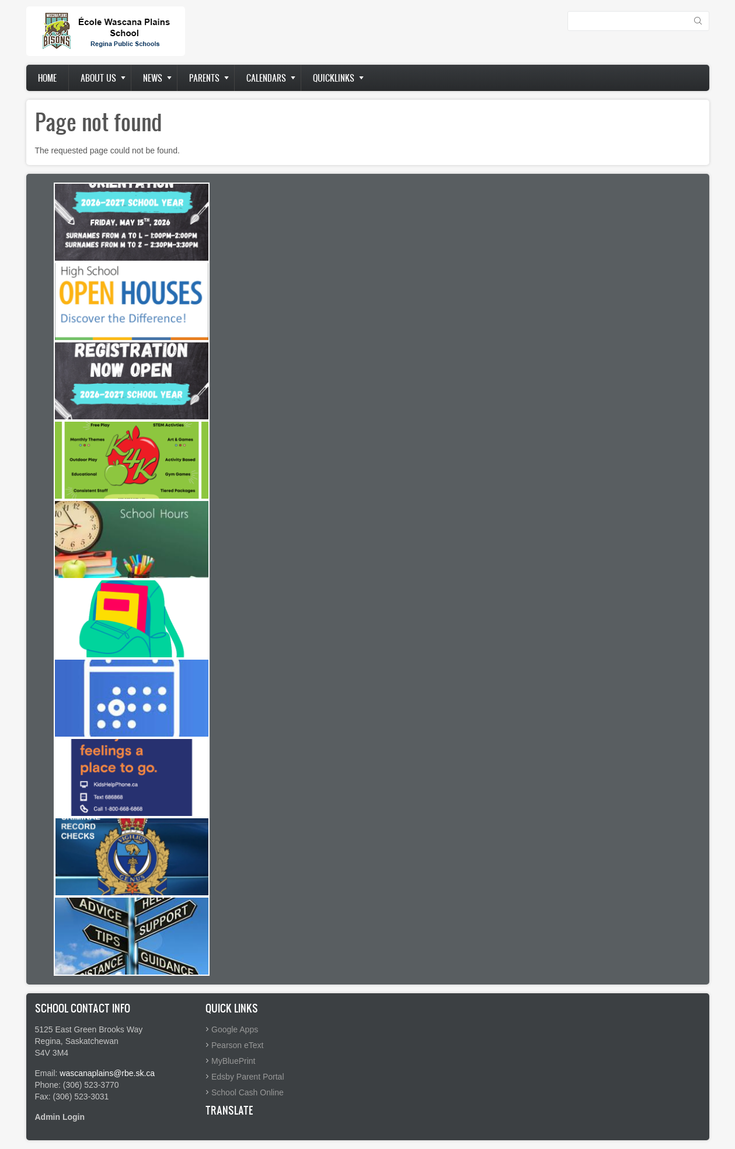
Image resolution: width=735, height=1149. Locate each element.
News (152, 78)
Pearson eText (237, 1045)
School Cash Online (247, 1092)
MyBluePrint (233, 1061)
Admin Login (60, 1117)
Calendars (266, 78)
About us (98, 78)
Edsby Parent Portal (247, 1076)
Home (47, 78)
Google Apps (234, 1029)
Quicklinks (333, 78)
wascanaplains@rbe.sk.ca (107, 1073)
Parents (204, 78)
